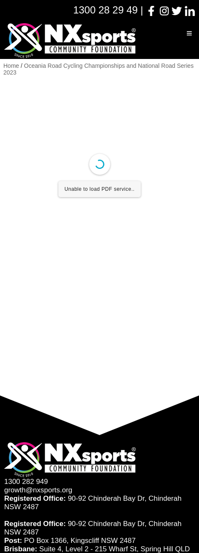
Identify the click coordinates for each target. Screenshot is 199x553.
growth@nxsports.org (38, 490)
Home (11, 65)
